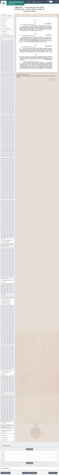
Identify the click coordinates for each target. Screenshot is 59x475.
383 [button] (10, 191)
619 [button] (12, 310)
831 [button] (5, 408)
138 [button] (10, 88)
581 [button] (10, 286)
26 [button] (10, 45)
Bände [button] (28, 1)
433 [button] (10, 213)
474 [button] (12, 230)
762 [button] (10, 376)
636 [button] (5, 318)
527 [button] (7, 259)
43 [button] (8, 51)
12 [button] (6, 41)
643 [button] (10, 320)
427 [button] (7, 211)
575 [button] (7, 284)
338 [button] (10, 173)
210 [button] (2, 120)
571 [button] (5, 278)
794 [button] (2, 391)
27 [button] (12, 45)
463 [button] (10, 226)
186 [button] (5, 108)
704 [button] (12, 346)
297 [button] (7, 155)
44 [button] (10, 51)
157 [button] (7, 96)
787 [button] (10, 386)
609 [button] (12, 306)
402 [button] (7, 201)
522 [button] (7, 257)
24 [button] (6, 45)
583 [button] (2, 288)
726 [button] (5, 357)
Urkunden (4, 31)
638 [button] (10, 318)
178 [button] (10, 104)
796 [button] (7, 391)
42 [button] (6, 51)
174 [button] (12, 102)
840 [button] (2, 412)
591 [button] (10, 290)
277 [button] (7, 147)
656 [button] (5, 326)
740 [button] (2, 363)
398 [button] (10, 198)
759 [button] (2, 376)
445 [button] (2, 219)
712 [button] (7, 350)
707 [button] (7, 348)
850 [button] (2, 417)
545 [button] (2, 268)
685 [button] (2, 339)
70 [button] (1, 62)
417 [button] (7, 207)
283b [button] (9, 425)
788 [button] (12, 386)
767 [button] (10, 378)
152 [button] (7, 94)
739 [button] (12, 361)
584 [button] (5, 288)
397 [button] (7, 198)
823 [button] (10, 404)
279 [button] (12, 147)
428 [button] (10, 211)
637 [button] (7, 318)
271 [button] (5, 145)
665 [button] (2, 331)
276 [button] (5, 147)
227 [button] (7, 126)
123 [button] (10, 82)
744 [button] (12, 363)
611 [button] (5, 308)
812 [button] (7, 400)
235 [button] (2, 130)
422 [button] (7, 209)
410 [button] (2, 205)
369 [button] (12, 185)
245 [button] (2, 134)
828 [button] (10, 406)
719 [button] (12, 352)
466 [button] (5, 228)
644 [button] (12, 320)
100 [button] (2, 73)
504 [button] (12, 249)
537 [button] (7, 263)
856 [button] (5, 419)
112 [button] (7, 77)
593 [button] (2, 292)
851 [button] (5, 417)
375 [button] (2, 189)
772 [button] (10, 380)
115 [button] (2, 79)
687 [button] (7, 339)
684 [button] (12, 337)
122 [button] (7, 82)
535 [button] (2, 263)
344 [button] (12, 175)
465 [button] (2, 228)
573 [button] (2, 284)
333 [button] (10, 171)
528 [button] (10, 259)
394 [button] (12, 196)
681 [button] (5, 337)
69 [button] (12, 60)
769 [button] (2, 380)
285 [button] (2, 151)
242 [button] (7, 132)
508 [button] (10, 251)
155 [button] (2, 96)
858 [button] (10, 419)
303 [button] (10, 158)
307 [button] (7, 160)
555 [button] (2, 272)
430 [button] (2, 213)
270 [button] (2, 145)
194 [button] (12, 111)
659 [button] (12, 326)
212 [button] (7, 120)
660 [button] (2, 329)
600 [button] (2, 297)
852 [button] (7, 417)
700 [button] (2, 346)
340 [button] (2, 175)
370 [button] (2, 187)
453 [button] (10, 221)
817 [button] (7, 402)
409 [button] (12, 203)
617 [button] (7, 310)
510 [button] (2, 253)
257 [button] (7, 139)
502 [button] (7, 249)
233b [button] (6, 425)
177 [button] (7, 104)
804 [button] (12, 396)
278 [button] (10, 147)
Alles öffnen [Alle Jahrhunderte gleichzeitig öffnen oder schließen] (29, 449)
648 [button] (10, 322)
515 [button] (2, 255)
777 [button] (10, 382)
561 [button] (5, 274)
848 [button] (10, 414)
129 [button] (12, 84)
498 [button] (5, 246)
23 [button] (3, 45)
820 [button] (2, 404)
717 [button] (7, 352)
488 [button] (10, 236)
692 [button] (7, 341)
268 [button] (10, 143)
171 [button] (5, 102)
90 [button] (6, 68)
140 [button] (2, 90)
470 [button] (2, 230)
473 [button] (10, 230)
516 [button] (5, 255)
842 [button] (7, 412)
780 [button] (5, 384)
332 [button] (7, 171)
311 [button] (5, 162)
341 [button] (5, 175)
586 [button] (10, 288)
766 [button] (7, 378)
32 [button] (10, 47)
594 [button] (5, 292)
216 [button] (5, 122)
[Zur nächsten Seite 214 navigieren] (52, 473)
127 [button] (7, 84)
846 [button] (5, 414)
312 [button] (7, 162)
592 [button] (12, 290)
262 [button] (7, 141)
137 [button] (7, 88)
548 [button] (10, 268)
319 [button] (12, 164)
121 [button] (5, 82)
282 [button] (7, 149)
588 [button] (2, 290)
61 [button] (8, 58)
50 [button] (10, 54)
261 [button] (5, 141)
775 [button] (5, 382)
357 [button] (7, 181)
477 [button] (7, 232)
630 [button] (2, 316)
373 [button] (10, 187)
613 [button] (10, 308)
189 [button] (12, 108)
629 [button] (12, 314)
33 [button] (12, 47)
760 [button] (5, 376)
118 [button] (10, 79)
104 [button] (12, 73)
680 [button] (2, 337)
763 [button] (12, 376)
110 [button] (2, 77)
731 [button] (5, 359)
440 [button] (2, 217)
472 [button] (7, 230)
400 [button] (2, 201)
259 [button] (12, 139)
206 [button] (5, 118)
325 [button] (2, 169)
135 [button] (2, 88)
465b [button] (2, 427)
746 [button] (5, 365)
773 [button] (12, 380)
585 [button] (7, 288)
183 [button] (10, 106)
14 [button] (10, 41)
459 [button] (12, 224)
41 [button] (3, 51)
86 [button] (10, 66)
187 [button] (7, 108)
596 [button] (10, 292)
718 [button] (10, 352)
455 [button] (2, 224)
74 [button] (10, 62)
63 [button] (12, 58)
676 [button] (5, 335)
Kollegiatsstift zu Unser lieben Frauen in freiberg (7, 373)
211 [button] (5, 120)
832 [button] (7, 408)
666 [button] (5, 331)
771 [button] (7, 380)
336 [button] (5, 173)
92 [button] (10, 68)
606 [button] (5, 306)
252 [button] (7, 136)
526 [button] (5, 259)
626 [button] (5, 314)
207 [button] (7, 118)
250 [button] (2, 136)
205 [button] (2, 118)
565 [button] (2, 276)
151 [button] (5, 94)
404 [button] (12, 201)
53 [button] (3, 56)
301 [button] (5, 158)
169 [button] (12, 100)
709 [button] (12, 348)
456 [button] (5, 224)
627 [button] (7, 314)
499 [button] (7, 246)
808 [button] (10, 398)
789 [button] (2, 388)
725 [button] (2, 357)
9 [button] (1, 38)
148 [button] (10, 92)
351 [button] (5, 179)
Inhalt (3, 23)
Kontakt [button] (39, 1)
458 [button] (10, 224)
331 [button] (5, 171)
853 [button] (10, 417)
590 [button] (7, 290)
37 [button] (8, 49)
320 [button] (2, 167)
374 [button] (12, 187)
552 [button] (7, 270)
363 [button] (10, 183)
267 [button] (7, 143)
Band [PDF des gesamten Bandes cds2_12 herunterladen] (33, 473)
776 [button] (7, 382)
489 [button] (12, 236)
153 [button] (10, 94)
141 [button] (5, 90)
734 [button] (12, 359)
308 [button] (10, 160)
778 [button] (12, 382)
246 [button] (5, 134)
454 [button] (12, 221)
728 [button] (10, 357)
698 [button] (10, 343)
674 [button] (12, 333)
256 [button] (5, 139)
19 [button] (8, 43)
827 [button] (7, 406)
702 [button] (7, 346)
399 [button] (12, 198)
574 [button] (5, 284)
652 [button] (7, 324)
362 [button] (7, 183)
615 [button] (2, 310)
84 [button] (6, 66)
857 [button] (7, 419)
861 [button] (5, 421)
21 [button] (12, 43)
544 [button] (12, 266)
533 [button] (10, 261)
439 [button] (12, 215)
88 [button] (1, 68)
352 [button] (7, 179)
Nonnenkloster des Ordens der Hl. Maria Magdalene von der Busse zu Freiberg (6, 301)
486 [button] (5, 236)
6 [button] (9, 36)
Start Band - (7, 15)
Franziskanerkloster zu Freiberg (7, 281)
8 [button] (12, 36)
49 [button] (8, 54)
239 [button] (12, 130)
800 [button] (2, 396)
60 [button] (6, 58)
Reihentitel (4, 19)
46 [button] (1, 54)
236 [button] (5, 130)
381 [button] (5, 191)
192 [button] (7, 111)
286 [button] (5, 151)
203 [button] (10, 116)
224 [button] (12, 124)
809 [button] (12, 398)
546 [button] (5, 268)
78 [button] (6, 64)
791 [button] (7, 388)
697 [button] (7, 343)
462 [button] (7, 226)
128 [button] (10, 84)
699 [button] (12, 343)
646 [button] (5, 322)
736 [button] (5, 361)
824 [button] (12, 404)
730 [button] (2, 359)
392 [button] (7, 196)
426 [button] (5, 211)
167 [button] (7, 100)
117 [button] (7, 79)
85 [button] (8, 66)
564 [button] (12, 274)
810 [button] (2, 400)
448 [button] (10, 219)
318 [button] (10, 164)
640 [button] (2, 320)
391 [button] (5, 196)
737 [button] (7, 361)
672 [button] (7, 333)
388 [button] (10, 193)
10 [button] (1, 41)
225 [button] (2, 126)
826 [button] (5, 406)
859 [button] (12, 419)
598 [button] (2, 294)
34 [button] (1, 49)
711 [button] (5, 350)
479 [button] (12, 232)
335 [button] (2, 173)
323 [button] (10, 167)
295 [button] (2, 155)
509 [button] (12, 251)
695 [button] (2, 343)
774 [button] (2, 382)
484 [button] (12, 234)
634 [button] (12, 316)
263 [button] (10, 141)
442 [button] (7, 217)
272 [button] (7, 145)
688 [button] (10, 339)
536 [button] (5, 263)
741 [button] (5, 363)
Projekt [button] (34, 1)
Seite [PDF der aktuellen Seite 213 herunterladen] (26, 473)
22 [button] (1, 45)
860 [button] (2, 421)
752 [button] (7, 367)
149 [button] (12, 92)
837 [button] (7, 410)
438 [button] (10, 215)
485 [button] (2, 236)
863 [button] (10, 421)
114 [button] (12, 77)
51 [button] (12, 54)
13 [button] (8, 41)
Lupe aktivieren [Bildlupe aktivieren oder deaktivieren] (53, 79)
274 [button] (12, 145)
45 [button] (12, 51)
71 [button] (3, 62)
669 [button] (12, 331)
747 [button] (7, 365)
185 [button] (2, 108)
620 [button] (2, 312)
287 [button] (7, 151)
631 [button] (5, 316)
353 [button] (10, 179)
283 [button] (10, 149)
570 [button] (2, 278)
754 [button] (12, 367)
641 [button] (5, 320)
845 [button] (2, 414)
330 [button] (2, 171)
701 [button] (5, 346)
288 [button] (10, 151)
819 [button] (12, 402)
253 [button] (10, 136)
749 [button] (12, 365)
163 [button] (10, 98)
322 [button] (7, 167)
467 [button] (7, 228)
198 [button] (10, 113)
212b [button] (2, 425)
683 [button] (10, 337)
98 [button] (10, 70)
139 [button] (12, 88)
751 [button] (5, 367)
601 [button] (5, 297)
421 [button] (5, 209)
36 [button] (6, 49)
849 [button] (12, 414)
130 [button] (2, 86)
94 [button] (1, 70)
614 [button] (12, 308)
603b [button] (9, 427)
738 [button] (10, 361)
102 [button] (7, 73)
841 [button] (5, 412)
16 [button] (1, 43)
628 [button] (10, 314)
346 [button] (5, 177)
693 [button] (10, 341)
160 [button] (2, 98)
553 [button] (10, 270)
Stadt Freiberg (5, 34)
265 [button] (2, 143)
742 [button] (7, 363)
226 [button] (5, 126)
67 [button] (8, 60)
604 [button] (12, 297)
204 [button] (12, 116)
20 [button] (10, 43)
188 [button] (10, 108)
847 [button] (7, 414)
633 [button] (10, 316)
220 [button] (2, 124)
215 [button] (2, 122)
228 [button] (10, 126)
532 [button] (7, 261)
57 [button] (12, 56)
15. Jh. (3, 458)
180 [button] (2, 106)
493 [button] (5, 244)
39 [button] (12, 49)
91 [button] (8, 68)
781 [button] (7, 384)
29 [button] (3, 47)
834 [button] (12, 408)
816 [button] (5, 402)
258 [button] (10, 139)
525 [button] (2, 259)
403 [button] (10, 201)
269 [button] (12, 143)
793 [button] (12, 388)
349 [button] (12, 177)
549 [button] (12, 268)
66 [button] (6, 60)
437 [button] (7, 215)
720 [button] (2, 354)
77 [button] (3, 64)
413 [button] (10, 205)
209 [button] (12, 118)
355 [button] (2, 181)
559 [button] (12, 272)
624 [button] (12, 312)
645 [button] (2, 322)
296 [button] (5, 155)
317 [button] (7, 164)
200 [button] (2, 116)
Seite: (48, 1)
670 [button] (2, 333)
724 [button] (12, 354)
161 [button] (5, 98)
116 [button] (5, 79)
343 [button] (10, 175)
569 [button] (12, 276)
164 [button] (12, 98)
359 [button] (12, 181)
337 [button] (7, 173)
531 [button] (5, 261)
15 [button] (12, 41)
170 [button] (2, 102)
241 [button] (5, 132)
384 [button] (12, 191)
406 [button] (5, 203)
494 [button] (7, 244)
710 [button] (2, 350)
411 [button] (5, 205)
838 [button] (10, 410)
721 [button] (5, 354)
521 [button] (5, 257)
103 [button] (10, 73)
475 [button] (2, 232)
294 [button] (12, 153)
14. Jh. (3, 455)
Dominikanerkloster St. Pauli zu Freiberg (7, 241)
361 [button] (5, 183)
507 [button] (7, 251)
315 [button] (2, 164)
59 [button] (3, 58)
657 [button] (7, 326)
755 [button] (2, 369)
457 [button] (7, 224)
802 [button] (7, 396)
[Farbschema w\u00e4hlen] (57, 2)
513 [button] (10, 253)
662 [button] (7, 329)
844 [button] (12, 412)
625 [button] (2, 314)
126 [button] (5, 84)
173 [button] (10, 102)
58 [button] (1, 58)
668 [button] (10, 331)
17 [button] (3, 43)
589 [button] (5, 290)
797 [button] (10, 391)
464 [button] (12, 226)
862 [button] (7, 421)
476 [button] (5, 232)
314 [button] (12, 162)
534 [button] (12, 261)
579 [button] (5, 286)
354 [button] (12, 179)
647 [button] (7, 322)
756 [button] (5, 369)
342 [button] (7, 175)
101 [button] (5, 73)
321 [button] (5, 167)
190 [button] (2, 111)
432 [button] (7, 213)
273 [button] (10, 145)
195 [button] (2, 113)
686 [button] (5, 339)
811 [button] (5, 400)
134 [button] (12, 86)
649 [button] (12, 322)
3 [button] (4, 36)
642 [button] (7, 320)
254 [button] (12, 136)
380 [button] (2, 191)
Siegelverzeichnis (6, 28)
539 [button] (12, 263)
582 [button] (12, 286)
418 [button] (10, 207)
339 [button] (12, 173)
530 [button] (2, 261)
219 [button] (12, 122)
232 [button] (7, 128)
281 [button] (5, 149)
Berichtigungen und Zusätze (6, 431)
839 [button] (12, 410)
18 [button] (6, 43)
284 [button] (12, 149)
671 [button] (5, 333)
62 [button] (10, 58)
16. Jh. (3, 460)
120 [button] (2, 82)
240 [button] (2, 132)
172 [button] (7, 102)
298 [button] (10, 155)
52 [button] (1, 56)
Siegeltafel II (5, 437)
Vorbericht (4, 26)
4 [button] (6, 36)
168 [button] (10, 100)
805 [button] (2, 398)
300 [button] (2, 158)
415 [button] (2, 207)
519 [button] (12, 255)
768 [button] (12, 378)
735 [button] (2, 361)
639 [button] (12, 318)
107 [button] (7, 75)
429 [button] (12, 211)
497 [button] (2, 246)
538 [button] (10, 263)
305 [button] (2, 160)
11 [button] (3, 41)
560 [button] (2, 274)
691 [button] (5, 341)
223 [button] (10, 124)
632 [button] (7, 316)
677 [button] (7, 335)
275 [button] (2, 147)
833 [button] (10, 408)
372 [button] (7, 187)
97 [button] (8, 70)
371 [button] (5, 187)
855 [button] (2, 419)
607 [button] (7, 306)
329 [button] (12, 169)
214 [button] (12, 120)
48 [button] (6, 54)
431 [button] (5, 213)
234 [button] (12, 128)
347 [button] (7, 177)
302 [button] (7, 158)
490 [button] (2, 238)
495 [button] (10, 244)
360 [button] (2, 183)
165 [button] (2, 100)
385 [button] (2, 193)
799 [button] (2, 393)
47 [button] (3, 54)
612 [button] (7, 308)
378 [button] (10, 189)
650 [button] (2, 324)
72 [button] (6, 62)
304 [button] (12, 158)
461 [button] (5, 226)
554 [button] (12, 270)
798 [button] (12, 391)
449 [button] (12, 219)
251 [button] (5, 136)
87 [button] (12, 66)
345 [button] (2, 177)
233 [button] (10, 128)
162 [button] (7, 98)
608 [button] (10, 306)
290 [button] (2, 153)
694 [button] (12, 341)
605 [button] (2, 306)
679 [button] (12, 335)
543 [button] (10, 266)
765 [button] (5, 378)
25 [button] (8, 45)
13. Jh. (3, 453)
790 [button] (5, 388)
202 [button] (7, 116)
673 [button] (10, 333)
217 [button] (7, 122)
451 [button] (5, 221)
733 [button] (10, 359)
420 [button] (2, 209)
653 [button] (10, 324)
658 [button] (10, 326)
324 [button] (12, 167)
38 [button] (10, 49)
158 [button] (10, 96)
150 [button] (2, 94)
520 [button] (2, 257)
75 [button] (12, 62)
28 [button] (1, 47)
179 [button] (12, 104)
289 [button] (12, 151)
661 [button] (5, 329)
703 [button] (10, 346)
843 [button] (10, 412)
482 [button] (7, 234)
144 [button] (12, 90)
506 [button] (5, 251)
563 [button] (10, 274)
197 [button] (7, 113)
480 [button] (2, 234)
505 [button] (2, 251)
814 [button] (12, 400)
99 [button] (12, 70)
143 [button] (10, 90)
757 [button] (7, 369)
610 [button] (2, 308)
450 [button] (2, 221)
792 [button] (10, 388)
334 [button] (12, 171)
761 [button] (7, 376)
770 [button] (5, 380)
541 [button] (5, 266)
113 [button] (10, 77)
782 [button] (10, 384)
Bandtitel (4, 21)
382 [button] (7, 191)
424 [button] (12, 209)
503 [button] (10, 249)
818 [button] (10, 402)
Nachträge (4, 423)
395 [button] (2, 198)
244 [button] (12, 132)
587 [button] (12, 288)
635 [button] (2, 318)
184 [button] (12, 106)
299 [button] (12, 155)
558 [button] (10, 272)
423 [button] (10, 209)
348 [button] (10, 177)
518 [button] (10, 255)
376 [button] (5, 189)
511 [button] (5, 253)
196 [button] (5, 113)
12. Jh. (3, 451)
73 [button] (8, 62)
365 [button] (2, 185)
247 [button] (7, 134)
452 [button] (7, 221)
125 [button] (2, 84)
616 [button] (5, 310)
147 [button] (7, 92)
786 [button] (7, 386)
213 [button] (10, 120)
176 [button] (5, 104)
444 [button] (12, 217)
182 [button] (7, 106)
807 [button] (7, 398)
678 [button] (10, 335)
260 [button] (2, 141)
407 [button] (7, 203)
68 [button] (10, 60)
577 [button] (12, 284)
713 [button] (10, 350)
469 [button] (12, 228)
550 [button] (2, 270)
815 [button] (2, 402)
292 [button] (7, 153)
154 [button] (12, 94)
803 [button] (10, 396)
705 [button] (2, 348)
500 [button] (2, 249)
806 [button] (5, 398)
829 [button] (12, 406)
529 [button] (12, 259)
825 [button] (2, 406)
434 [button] (12, 213)
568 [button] (10, 276)
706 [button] (5, 348)
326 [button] (5, 169)
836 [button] (5, 410)
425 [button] (2, 211)
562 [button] (7, 274)
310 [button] (2, 162)
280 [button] (2, 149)
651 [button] (5, 324)
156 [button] (5, 96)
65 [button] (3, 60)
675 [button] (2, 335)
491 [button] (5, 238)
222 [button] (7, 124)
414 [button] (12, 205)
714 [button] (12, 350)
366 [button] (5, 185)
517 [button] (7, 255)
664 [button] (12, 329)
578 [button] (2, 286)
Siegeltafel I (4, 435)
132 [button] (7, 86)
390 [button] (2, 196)
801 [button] (5, 396)
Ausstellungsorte (5, 468)
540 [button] (2, 266)
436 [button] (5, 215)
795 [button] (5, 391)
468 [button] (10, 228)
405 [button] (2, 203)
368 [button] (10, 185)
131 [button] (5, 86)
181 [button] (5, 106)
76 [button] (1, 64)
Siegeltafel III (5, 439)
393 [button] (10, 196)
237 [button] (7, 130)
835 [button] (2, 410)
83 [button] (3, 66)
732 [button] (7, 359)
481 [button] (5, 234)
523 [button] (10, 257)
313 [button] (10, 162)
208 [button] (10, 118)
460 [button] (2, 226)
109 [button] (12, 75)
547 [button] (7, 268)
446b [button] (12, 425)
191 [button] (5, 111)
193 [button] (10, 111)
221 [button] (5, 124)
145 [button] (2, 92)
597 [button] (12, 292)
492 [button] (2, 244)
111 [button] (5, 77)
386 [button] (5, 193)
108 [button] (10, 75)
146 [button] (5, 92)
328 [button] (10, 169)
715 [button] (2, 352)
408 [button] (10, 203)
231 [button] (5, 128)
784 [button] (2, 386)
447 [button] (7, 219)
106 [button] (5, 75)
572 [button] (7, 278)
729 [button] (12, 357)
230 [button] (2, 128)
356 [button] (5, 181)
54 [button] (6, 56)
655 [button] (2, 326)
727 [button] (7, 357)
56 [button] (10, 56)
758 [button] (10, 369)
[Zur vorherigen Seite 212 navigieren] (5, 473)
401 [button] (5, 201)
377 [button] (7, 189)
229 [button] (12, 126)
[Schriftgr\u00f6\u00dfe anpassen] (54, 1)
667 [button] (7, 331)
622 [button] (7, 312)
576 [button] (10, 284)
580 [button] (7, 286)
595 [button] (7, 292)
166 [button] (5, 100)
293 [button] (10, 153)
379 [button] (12, 189)
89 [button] (3, 68)
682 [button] (7, 337)
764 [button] (2, 378)
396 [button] (5, 198)
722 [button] (7, 354)
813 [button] (10, 400)
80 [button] (10, 64)
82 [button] (1, 66)
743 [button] (10, 363)
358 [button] (10, 181)
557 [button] (7, 272)
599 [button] (5, 294)
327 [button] (7, 169)
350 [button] (2, 179)
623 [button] (10, 312)
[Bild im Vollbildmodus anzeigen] (58, 15)
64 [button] (1, 60)
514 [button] (12, 253)
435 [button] (2, 215)
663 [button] (10, 329)
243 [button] (10, 132)
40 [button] (1, 51)
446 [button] (5, 219)
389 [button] (12, 193)
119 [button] (12, 79)
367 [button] (7, 185)
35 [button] (3, 49)
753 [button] (10, 367)
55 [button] (8, 56)
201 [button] (5, 116)
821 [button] (5, 404)
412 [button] (7, 205)
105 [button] (2, 75)
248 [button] (10, 134)
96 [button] (6, 70)
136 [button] (5, 88)
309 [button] (12, 160)
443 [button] (10, 217)
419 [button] (12, 207)
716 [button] (5, 352)
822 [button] (7, 404)
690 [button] (2, 341)
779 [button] (2, 384)
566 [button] (5, 276)
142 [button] (7, 90)
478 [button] (10, 232)
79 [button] (8, 64)
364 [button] (12, 183)
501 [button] (5, 249)
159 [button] (12, 96)
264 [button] (12, 141)
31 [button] (8, 47)
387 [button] (7, 193)
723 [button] (10, 354)
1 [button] (1, 36)
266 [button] (5, 143)
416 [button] (5, 207)
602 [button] (7, 297)
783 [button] (12, 384)
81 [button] (12, 64)
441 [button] (5, 217)
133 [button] (10, 86)
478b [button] (6, 427)
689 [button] (12, 339)
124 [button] (12, 82)
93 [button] (12, 68)
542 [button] (7, 266)
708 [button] (10, 348)
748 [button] (10, 365)
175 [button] (2, 104)
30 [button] (6, 47)
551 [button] (5, 270)
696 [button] (5, 343)
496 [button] (12, 244)
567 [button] (7, 276)
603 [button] (10, 297)
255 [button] (2, 139)
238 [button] (10, 130)
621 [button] (5, 312)
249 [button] (12, 134)
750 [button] (2, 367)
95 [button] (3, 70)
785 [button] (5, 386)
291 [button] (5, 153)
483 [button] (10, 234)
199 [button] (12, 113)
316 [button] (5, 164)
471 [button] (5, 230)
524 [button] (12, 257)
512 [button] (7, 253)
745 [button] (2, 365)
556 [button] (5, 272)
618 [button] (10, 310)
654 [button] (12, 324)
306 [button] (5, 160)
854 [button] (12, 417)
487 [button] (7, 236)
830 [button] (2, 408)
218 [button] (10, 122)
